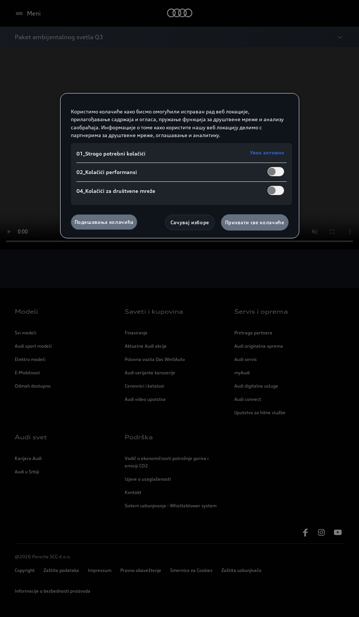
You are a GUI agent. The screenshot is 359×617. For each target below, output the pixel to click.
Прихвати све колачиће (254, 222)
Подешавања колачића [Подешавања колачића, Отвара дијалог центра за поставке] (104, 222)
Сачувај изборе (189, 222)
